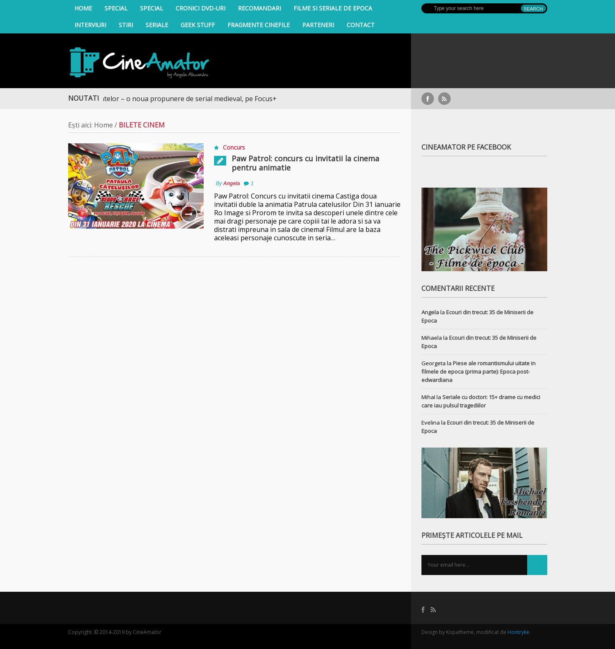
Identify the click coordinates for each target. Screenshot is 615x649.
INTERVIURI (90, 25)
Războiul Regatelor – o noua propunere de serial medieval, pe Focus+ (177, 98)
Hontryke (518, 632)
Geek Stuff (198, 25)
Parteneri (318, 25)
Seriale (156, 25)
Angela (231, 183)
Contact (361, 25)
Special (116, 8)
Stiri (126, 25)
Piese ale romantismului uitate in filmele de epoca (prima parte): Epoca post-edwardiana (478, 371)
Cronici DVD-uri (200, 8)
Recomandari (259, 8)
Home (83, 8)
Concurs (234, 147)
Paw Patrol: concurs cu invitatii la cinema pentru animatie (305, 163)
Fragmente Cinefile (258, 25)
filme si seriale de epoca (332, 8)
